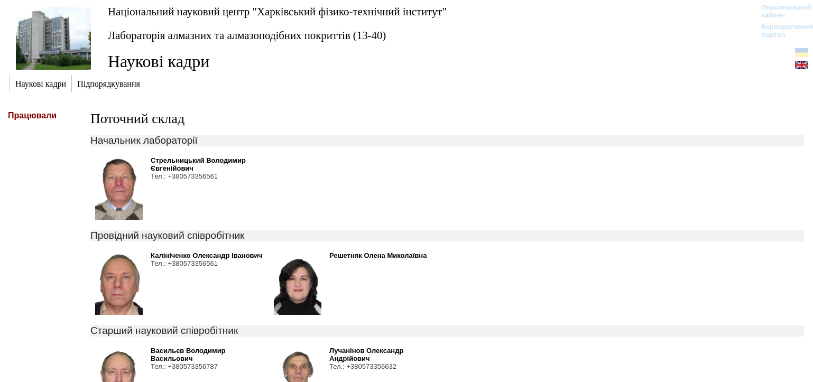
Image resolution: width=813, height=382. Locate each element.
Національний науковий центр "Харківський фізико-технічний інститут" (277, 11)
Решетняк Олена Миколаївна (378, 255)
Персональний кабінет (781, 11)
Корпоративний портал (781, 31)
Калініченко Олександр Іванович (206, 255)
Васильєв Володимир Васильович (188, 354)
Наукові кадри (158, 61)
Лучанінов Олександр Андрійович (366, 354)
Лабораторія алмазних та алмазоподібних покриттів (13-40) (247, 35)
